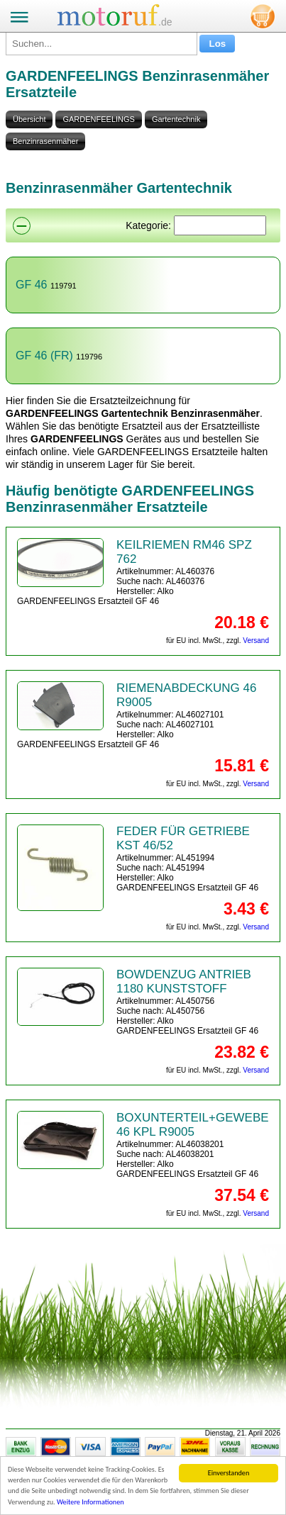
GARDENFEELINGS (98, 119)
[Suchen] (220, 225)
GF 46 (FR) (44, 356)
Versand (256, 640)
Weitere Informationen (90, 1502)
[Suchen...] (101, 43)
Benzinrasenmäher (45, 141)
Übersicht (29, 119)
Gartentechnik (176, 119)
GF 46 (31, 285)
